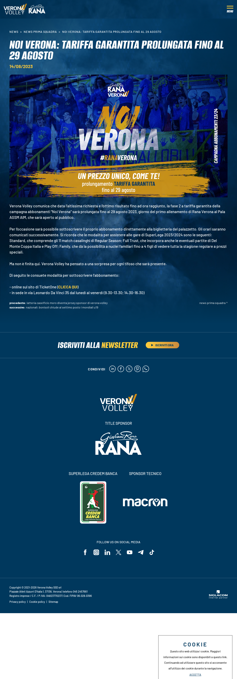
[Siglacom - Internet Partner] (218, 597)
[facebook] (121, 369)
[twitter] (129, 369)
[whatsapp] (146, 369)
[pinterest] (137, 369)
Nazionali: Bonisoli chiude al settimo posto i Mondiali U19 (62, 307)
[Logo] (15, 9)
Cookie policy (37, 601)
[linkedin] (112, 369)
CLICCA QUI (67, 287)
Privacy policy (17, 601)
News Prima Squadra (40, 31)
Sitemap (53, 601)
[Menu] (230, 9)
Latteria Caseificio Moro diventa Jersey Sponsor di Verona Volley (67, 303)
